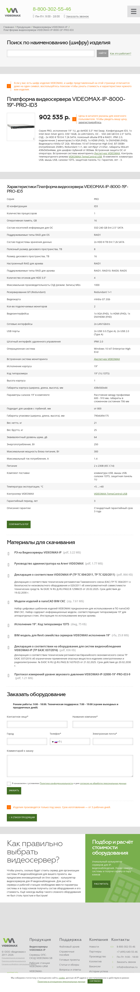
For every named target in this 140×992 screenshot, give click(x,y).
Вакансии (95, 966)
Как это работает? (120, 53)
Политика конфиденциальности (14, 961)
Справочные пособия (66, 953)
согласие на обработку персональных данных (103, 783)
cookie (62, 977)
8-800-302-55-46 (52, 9)
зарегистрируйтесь (89, 122)
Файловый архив (69, 946)
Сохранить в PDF (19, 524)
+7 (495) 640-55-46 (127, 951)
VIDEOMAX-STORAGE (35, 973)
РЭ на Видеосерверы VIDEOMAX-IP (38, 552)
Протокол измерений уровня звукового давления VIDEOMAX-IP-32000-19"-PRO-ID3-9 (72, 674)
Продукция (40, 939)
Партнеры (95, 951)
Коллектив (95, 961)
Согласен (95, 981)
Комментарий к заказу (20, 751)
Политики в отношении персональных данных (61, 981)
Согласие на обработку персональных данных (19, 964)
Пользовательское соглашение (13, 958)
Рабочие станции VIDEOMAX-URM (39, 964)
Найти (102, 53)
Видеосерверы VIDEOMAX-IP (38, 948)
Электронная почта (104, 734)
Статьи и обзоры (69, 964)
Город (10, 734)
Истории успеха (98, 971)
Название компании (84, 717)
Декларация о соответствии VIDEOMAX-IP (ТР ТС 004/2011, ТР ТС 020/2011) (64, 574)
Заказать (14, 791)
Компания (98, 939)
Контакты (120, 939)
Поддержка (70, 939)
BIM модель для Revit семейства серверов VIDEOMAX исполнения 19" (62, 635)
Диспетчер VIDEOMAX (107, 153)
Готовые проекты (69, 959)
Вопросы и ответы (70, 969)
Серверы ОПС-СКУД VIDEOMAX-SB (40, 956)
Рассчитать (101, 884)
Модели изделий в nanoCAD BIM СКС (39, 601)
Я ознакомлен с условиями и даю (69, 783)
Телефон (55, 734)
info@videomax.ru (127, 967)
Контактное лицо (17, 717)
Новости (94, 946)
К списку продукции (22, 817)
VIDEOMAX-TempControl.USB (85, 156)
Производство (97, 956)
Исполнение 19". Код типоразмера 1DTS (41, 624)
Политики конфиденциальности (56, 783)
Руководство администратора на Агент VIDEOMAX (49, 563)
